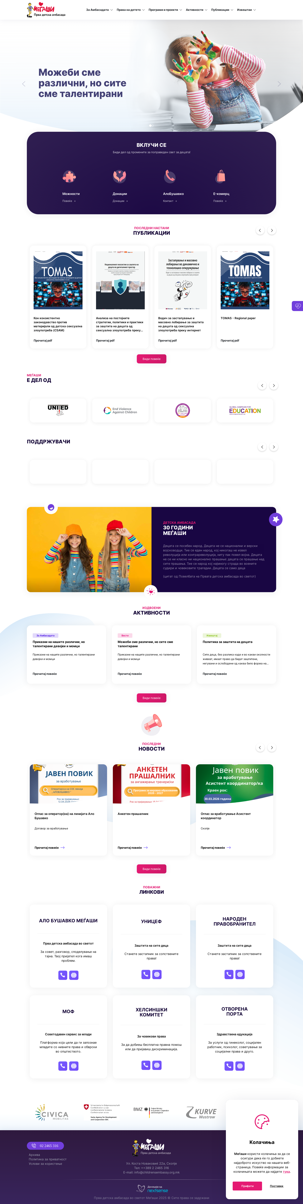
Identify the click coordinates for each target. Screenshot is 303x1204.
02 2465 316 (43, 1146)
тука (286, 1171)
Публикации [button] (222, 10)
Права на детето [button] (131, 10)
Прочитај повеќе (45, 674)
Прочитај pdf (43, 340)
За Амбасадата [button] (99, 10)
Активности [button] (197, 10)
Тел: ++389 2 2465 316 (151, 1168)
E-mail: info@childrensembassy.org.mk (151, 1172)
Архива (34, 1155)
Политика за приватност (48, 1159)
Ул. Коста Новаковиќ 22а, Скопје (151, 1163)
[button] (22, 81)
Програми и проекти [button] (165, 10)
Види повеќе (152, 359)
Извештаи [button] (246, 10)
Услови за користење (45, 1164)
